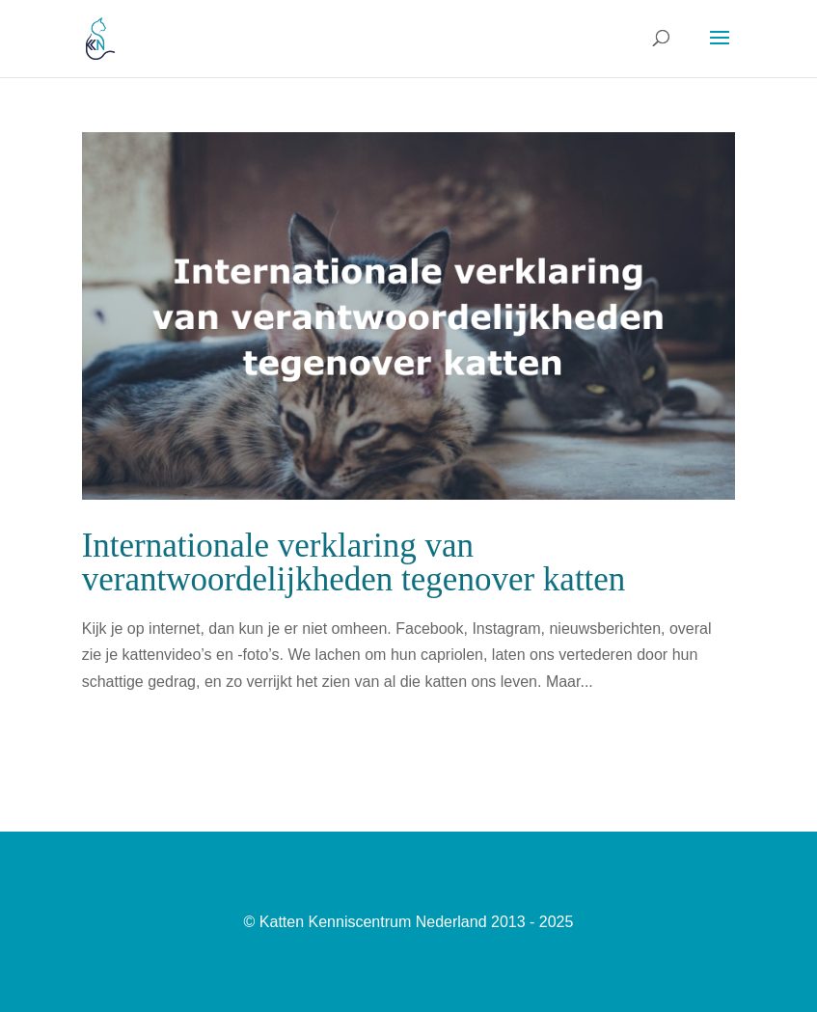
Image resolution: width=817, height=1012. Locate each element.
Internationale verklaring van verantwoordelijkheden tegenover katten (354, 562)
